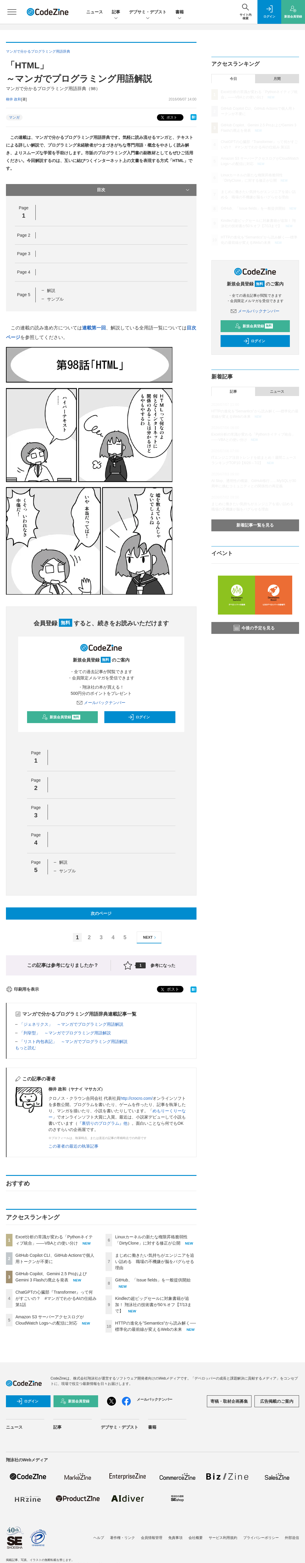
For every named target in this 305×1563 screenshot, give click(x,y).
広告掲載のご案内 (276, 1401)
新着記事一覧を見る (255, 525)
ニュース (94, 12)
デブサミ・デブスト (147, 12)
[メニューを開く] (12, 12)
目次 (143, 190)
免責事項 (175, 1538)
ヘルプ (98, 1538)
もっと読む (25, 1047)
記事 (116, 12)
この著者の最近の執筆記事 (73, 1146)
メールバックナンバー (101, 702)
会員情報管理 (151, 1538)
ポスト (168, 117)
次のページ (101, 913)
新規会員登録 (61, 717)
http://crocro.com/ (136, 1098)
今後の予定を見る (254, 628)
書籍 (179, 12)
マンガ (14, 117)
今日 (233, 79)
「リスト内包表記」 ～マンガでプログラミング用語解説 (73, 1041)
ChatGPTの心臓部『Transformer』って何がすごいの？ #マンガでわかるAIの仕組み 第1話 (56, 1298)
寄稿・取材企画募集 (229, 1401)
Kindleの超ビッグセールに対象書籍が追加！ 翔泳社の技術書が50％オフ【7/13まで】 (153, 1304)
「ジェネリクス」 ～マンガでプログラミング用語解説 (71, 1024)
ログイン (139, 717)
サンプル (55, 299)
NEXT (150, 937)
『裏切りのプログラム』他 (103, 1123)
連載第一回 (94, 327)
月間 (277, 79)
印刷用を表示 (22, 989)
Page (23, 235)
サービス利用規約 (223, 1538)
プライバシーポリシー (261, 1538)
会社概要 (195, 1538)
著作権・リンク (122, 1538)
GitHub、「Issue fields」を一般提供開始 (153, 1280)
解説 (51, 290)
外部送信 (292, 1538)
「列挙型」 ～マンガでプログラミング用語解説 (65, 1033)
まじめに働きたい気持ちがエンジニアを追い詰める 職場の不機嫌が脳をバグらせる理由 (154, 1261)
